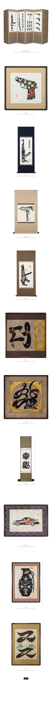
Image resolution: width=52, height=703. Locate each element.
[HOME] (26, 678)
